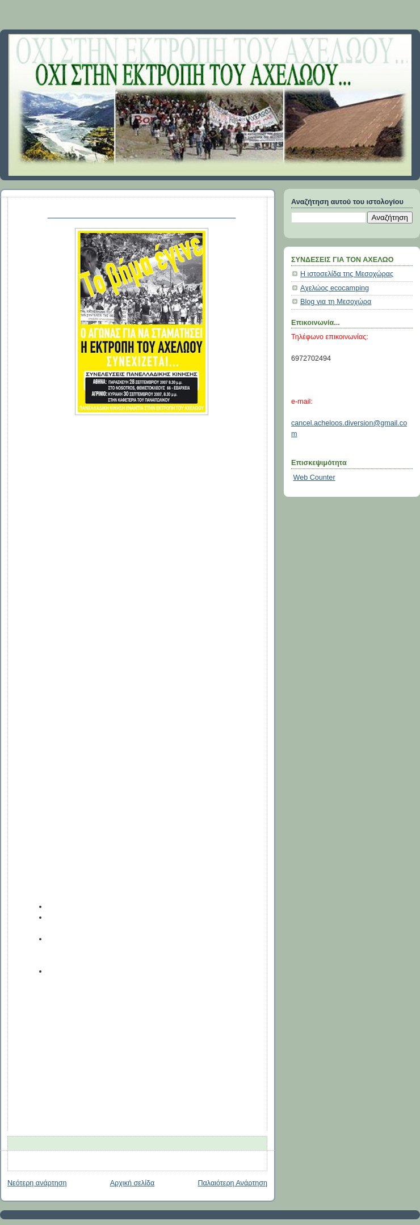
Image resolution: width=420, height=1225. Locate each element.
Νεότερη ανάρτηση (37, 1183)
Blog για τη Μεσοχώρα (335, 302)
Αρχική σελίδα (132, 1183)
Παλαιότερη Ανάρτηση (232, 1183)
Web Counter (314, 477)
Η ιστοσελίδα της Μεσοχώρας (346, 274)
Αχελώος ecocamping (334, 288)
